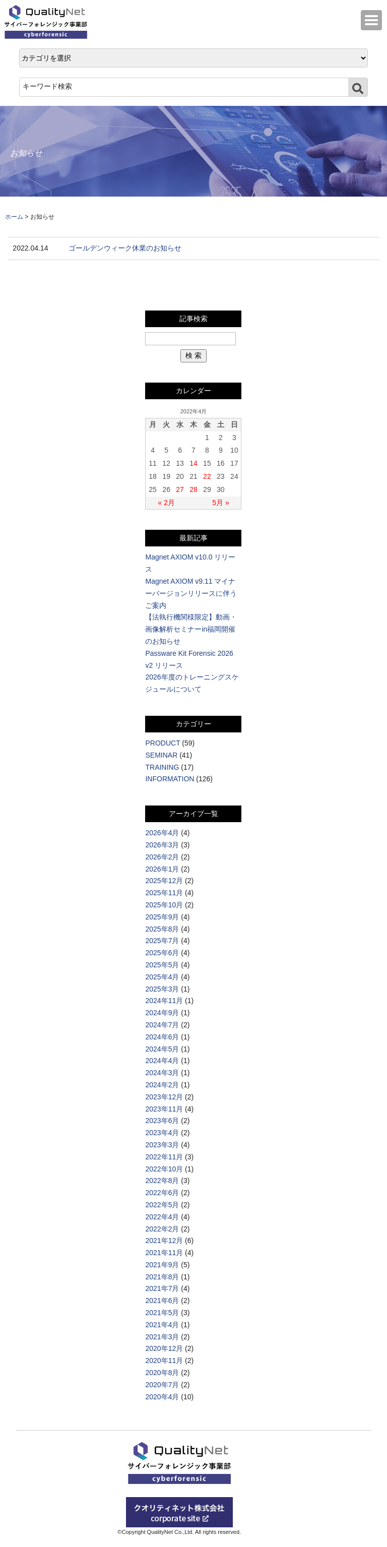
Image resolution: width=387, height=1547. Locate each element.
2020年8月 (162, 1373)
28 (193, 489)
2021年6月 (162, 1300)
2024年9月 (162, 1013)
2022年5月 (162, 1205)
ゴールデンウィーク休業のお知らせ (125, 248)
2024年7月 (162, 1025)
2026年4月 (162, 833)
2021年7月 (162, 1288)
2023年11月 (164, 1109)
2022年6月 (162, 1193)
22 (207, 476)
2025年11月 (164, 893)
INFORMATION (169, 779)
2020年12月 (164, 1348)
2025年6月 (162, 953)
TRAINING (162, 767)
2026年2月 (162, 857)
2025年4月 (162, 977)
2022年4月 (162, 1217)
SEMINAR (161, 755)
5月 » (220, 503)
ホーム (14, 216)
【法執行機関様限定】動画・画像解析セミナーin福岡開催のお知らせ (191, 629)
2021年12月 (164, 1240)
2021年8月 (162, 1277)
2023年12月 (164, 1097)
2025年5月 (162, 965)
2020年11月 (164, 1360)
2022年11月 (164, 1157)
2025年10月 (164, 905)
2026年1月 (162, 869)
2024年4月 (162, 1061)
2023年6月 (162, 1121)
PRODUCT (162, 743)
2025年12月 (164, 881)
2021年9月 (162, 1265)
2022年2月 (162, 1229)
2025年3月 (162, 989)
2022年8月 (162, 1181)
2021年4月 (162, 1325)
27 (180, 489)
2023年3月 (162, 1145)
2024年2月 (162, 1085)
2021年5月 (162, 1313)
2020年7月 (162, 1385)
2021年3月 (162, 1337)
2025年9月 (162, 917)
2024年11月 (164, 1001)
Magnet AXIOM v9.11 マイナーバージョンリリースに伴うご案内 (191, 593)
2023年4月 (162, 1133)
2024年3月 (162, 1073)
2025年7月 (162, 941)
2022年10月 (164, 1169)
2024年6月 (162, 1037)
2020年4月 (162, 1397)
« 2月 (166, 503)
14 (193, 463)
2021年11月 (164, 1253)
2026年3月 (162, 845)
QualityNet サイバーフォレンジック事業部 (48, 22)
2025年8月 (162, 929)
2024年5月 (162, 1049)
